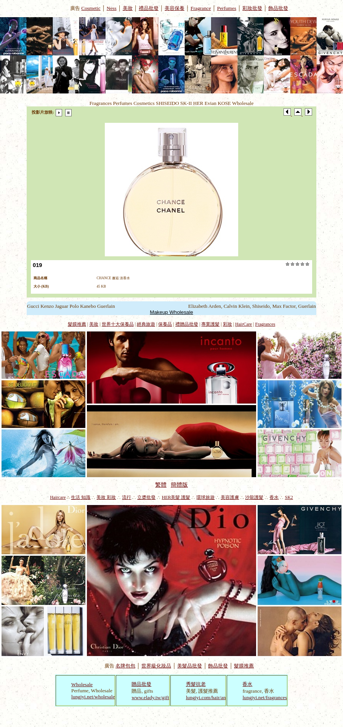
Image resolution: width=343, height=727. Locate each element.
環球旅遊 (205, 497)
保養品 (165, 324)
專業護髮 (210, 324)
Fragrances (265, 324)
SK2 (289, 497)
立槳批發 (146, 497)
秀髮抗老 (196, 684)
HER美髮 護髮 (176, 497)
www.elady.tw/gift (150, 697)
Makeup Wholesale (171, 312)
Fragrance (201, 8)
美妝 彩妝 (106, 497)
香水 (274, 497)
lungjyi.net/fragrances (264, 697)
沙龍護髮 (254, 497)
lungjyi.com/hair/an (206, 697)
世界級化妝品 (156, 666)
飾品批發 (278, 8)
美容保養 (174, 8)
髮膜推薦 (77, 324)
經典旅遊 (146, 324)
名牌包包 (125, 666)
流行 (126, 497)
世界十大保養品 (118, 324)
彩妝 (227, 324)
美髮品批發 (189, 666)
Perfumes (226, 8)
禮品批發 (149, 8)
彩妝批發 (252, 8)
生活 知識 (80, 497)
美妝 (128, 8)
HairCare (243, 324)
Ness (112, 8)
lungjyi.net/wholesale (93, 697)
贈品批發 (141, 684)
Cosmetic (90, 8)
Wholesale (82, 684)
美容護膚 (230, 497)
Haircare (58, 497)
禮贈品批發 (186, 324)
